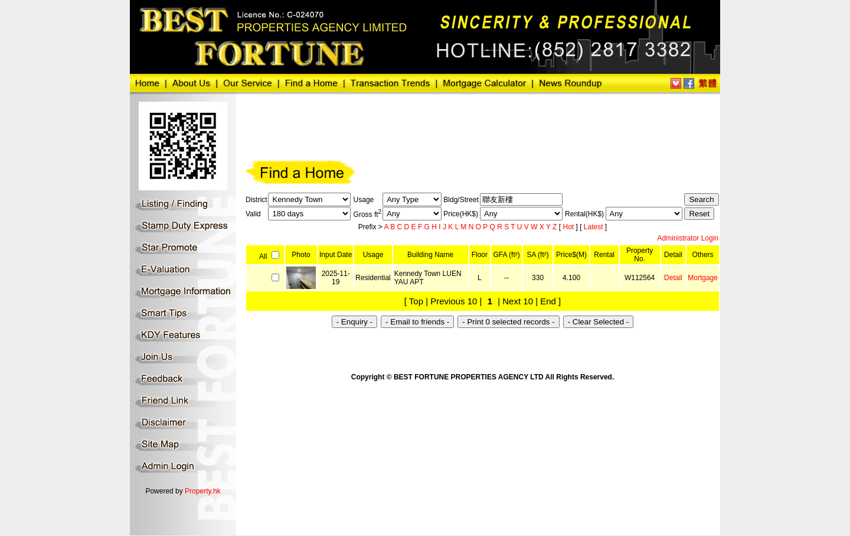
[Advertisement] (460, 125)
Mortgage (703, 278)
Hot (569, 227)
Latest (594, 227)
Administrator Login (688, 238)
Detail (673, 278)
